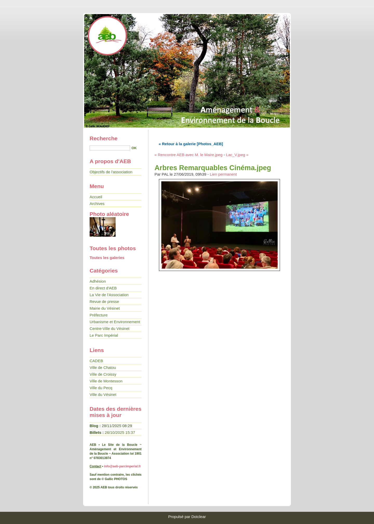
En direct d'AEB (103, 288)
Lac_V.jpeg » (237, 154)
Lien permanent (223, 174)
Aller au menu (324, 4)
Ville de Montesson (106, 381)
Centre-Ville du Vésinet (109, 328)
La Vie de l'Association (109, 295)
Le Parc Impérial (104, 335)
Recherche (103, 138)
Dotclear (198, 516)
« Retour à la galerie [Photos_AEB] (191, 144)
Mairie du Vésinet (105, 308)
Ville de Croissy (103, 374)
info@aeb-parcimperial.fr (122, 466)
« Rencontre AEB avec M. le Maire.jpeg (189, 154)
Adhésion (98, 281)
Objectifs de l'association (111, 172)
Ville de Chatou (103, 367)
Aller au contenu (294, 4)
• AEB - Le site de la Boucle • (187, 70)
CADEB (96, 361)
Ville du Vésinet (103, 394)
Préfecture (99, 315)
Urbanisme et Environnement (115, 322)
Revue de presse (104, 301)
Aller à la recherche (355, 4)
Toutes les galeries (107, 257)
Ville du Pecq (101, 388)
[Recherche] (110, 147)
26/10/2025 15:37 (120, 432)
